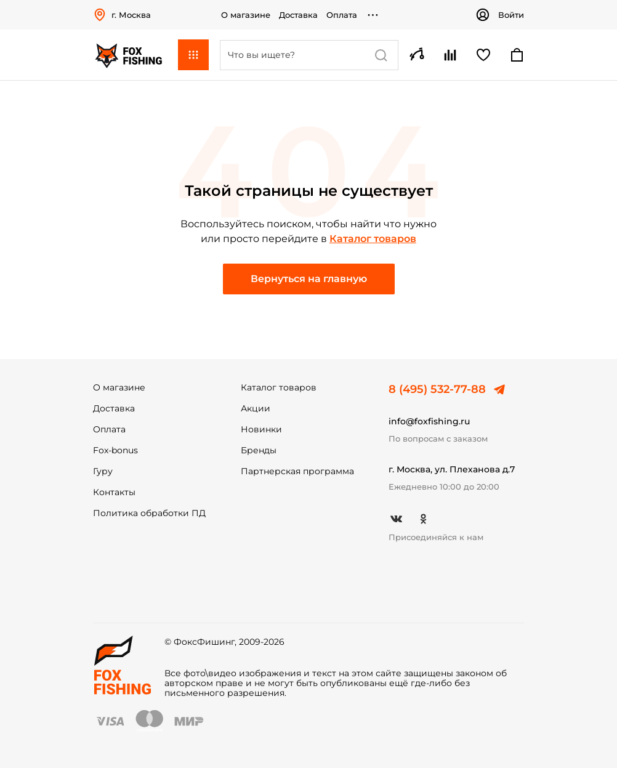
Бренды (258, 450)
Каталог (193, 55)
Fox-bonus (115, 450)
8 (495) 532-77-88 (437, 389)
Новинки (261, 429)
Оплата (341, 15)
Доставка (298, 15)
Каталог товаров (372, 239)
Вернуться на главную (309, 279)
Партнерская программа (297, 471)
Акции (255, 408)
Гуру (103, 471)
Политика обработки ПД (149, 513)
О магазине (245, 15)
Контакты (114, 492)
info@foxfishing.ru (429, 421)
